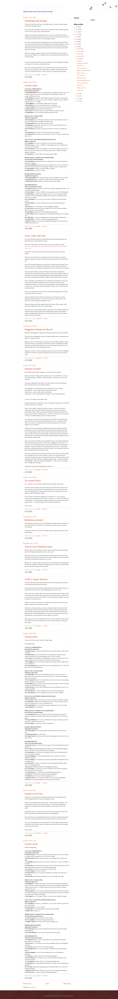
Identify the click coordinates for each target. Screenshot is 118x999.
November (79, 51)
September (79, 56)
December (79, 48)
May (78, 96)
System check (31, 85)
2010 (77, 36)
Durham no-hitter (33, 368)
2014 (77, 27)
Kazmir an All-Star (34, 793)
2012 (77, 31)
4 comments (45, 358)
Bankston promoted (34, 520)
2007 (77, 44)
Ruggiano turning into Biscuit (39, 329)
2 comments (45, 625)
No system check (33, 480)
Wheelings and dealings (36, 20)
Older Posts (67, 983)
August (79, 58)
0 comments (44, 226)
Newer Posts (27, 983)
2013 (77, 29)
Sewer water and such (35, 235)
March (78, 101)
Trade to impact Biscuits (36, 579)
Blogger (71, 995)
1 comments (44, 569)
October (79, 53)
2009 (77, 39)
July (78, 61)
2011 (77, 34)
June (78, 93)
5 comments (45, 318)
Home (47, 983)
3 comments (44, 74)
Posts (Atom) (32, 987)
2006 (77, 46)
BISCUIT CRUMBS (42, 6)
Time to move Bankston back (38, 546)
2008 (77, 41)
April (78, 98)
